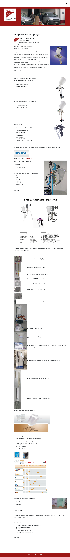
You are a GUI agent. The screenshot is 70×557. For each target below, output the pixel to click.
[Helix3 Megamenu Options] (66, 4)
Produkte (33, 4)
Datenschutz (60, 4)
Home (21, 4)
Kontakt (46, 4)
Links (40, 4)
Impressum (52, 4)
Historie (27, 4)
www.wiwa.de (29, 158)
